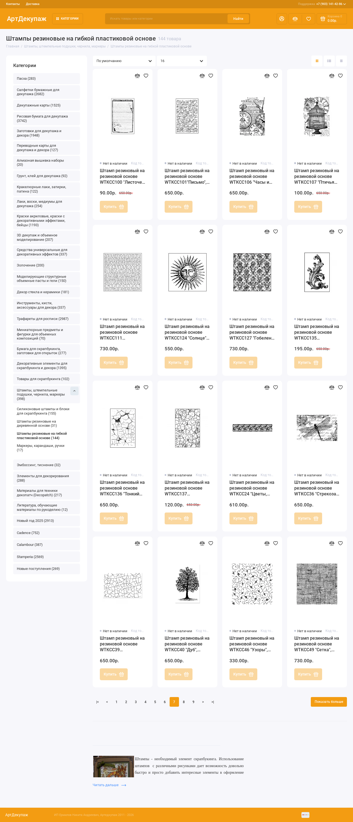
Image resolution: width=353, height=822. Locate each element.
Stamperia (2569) (30, 557)
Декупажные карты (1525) (39, 105)
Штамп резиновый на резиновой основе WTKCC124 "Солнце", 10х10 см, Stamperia (187, 332)
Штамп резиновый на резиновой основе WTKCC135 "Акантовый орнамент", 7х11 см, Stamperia (316, 332)
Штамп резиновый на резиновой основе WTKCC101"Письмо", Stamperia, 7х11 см (187, 176)
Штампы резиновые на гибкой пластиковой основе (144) (42, 435)
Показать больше (329, 702)
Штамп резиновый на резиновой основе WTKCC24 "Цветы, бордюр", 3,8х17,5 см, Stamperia (251, 488)
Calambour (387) (30, 545)
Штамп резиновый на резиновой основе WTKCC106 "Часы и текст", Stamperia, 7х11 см (251, 176)
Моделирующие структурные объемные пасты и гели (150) (41, 278)
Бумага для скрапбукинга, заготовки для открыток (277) (41, 351)
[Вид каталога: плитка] (316, 60)
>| (213, 702)
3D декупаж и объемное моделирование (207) (37, 237)
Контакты (13, 4)
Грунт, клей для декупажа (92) (42, 176)
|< (97, 702)
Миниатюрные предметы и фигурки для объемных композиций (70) (40, 334)
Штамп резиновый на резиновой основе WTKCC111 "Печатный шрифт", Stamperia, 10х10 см (122, 332)
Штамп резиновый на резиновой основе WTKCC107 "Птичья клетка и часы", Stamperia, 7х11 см (316, 176)
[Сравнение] (295, 18)
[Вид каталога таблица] (341, 60)
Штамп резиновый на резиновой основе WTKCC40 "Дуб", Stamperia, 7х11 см (187, 644)
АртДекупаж (26, 19)
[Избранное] (308, 18)
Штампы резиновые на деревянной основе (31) (37, 423)
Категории (67, 18)
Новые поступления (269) (38, 569)
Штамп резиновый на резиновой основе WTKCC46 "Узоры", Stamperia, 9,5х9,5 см (251, 644)
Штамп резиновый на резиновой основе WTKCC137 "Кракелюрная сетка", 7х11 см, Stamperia (187, 488)
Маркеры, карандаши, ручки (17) (41, 448)
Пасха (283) (26, 78)
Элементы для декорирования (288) (43, 478)
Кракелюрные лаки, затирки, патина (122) (41, 189)
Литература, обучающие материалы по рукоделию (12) (42, 507)
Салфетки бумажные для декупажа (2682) (38, 92)
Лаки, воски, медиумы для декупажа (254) (39, 203)
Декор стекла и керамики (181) (43, 292)
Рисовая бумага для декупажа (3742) (42, 118)
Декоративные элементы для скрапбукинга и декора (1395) (42, 365)
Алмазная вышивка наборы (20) (40, 162)
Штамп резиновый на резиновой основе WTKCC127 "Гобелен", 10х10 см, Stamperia (251, 332)
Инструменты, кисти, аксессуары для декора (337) (41, 305)
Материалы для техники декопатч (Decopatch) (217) (39, 493)
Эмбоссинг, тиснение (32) (39, 465)
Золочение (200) (30, 265)
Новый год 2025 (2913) (35, 521)
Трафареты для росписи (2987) (43, 319)
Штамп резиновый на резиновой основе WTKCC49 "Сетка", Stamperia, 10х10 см (316, 644)
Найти (238, 19)
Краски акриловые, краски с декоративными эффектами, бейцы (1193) (41, 220)
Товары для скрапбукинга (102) (43, 379)
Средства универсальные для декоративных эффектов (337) (42, 252)
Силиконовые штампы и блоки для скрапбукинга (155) (43, 411)
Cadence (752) (28, 533)
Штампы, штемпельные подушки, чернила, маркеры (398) (48, 394)
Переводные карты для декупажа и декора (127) (37, 147)
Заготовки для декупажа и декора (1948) (39, 133)
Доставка (32, 4)
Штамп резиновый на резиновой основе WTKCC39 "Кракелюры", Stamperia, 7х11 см (122, 644)
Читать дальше (109, 785)
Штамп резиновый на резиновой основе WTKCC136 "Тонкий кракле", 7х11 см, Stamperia (122, 488)
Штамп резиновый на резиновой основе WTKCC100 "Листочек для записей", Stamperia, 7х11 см (122, 176)
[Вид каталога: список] (329, 60)
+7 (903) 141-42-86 (322, 4)
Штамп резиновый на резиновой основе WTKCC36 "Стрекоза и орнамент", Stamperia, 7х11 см (317, 488)
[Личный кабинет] (282, 18)
